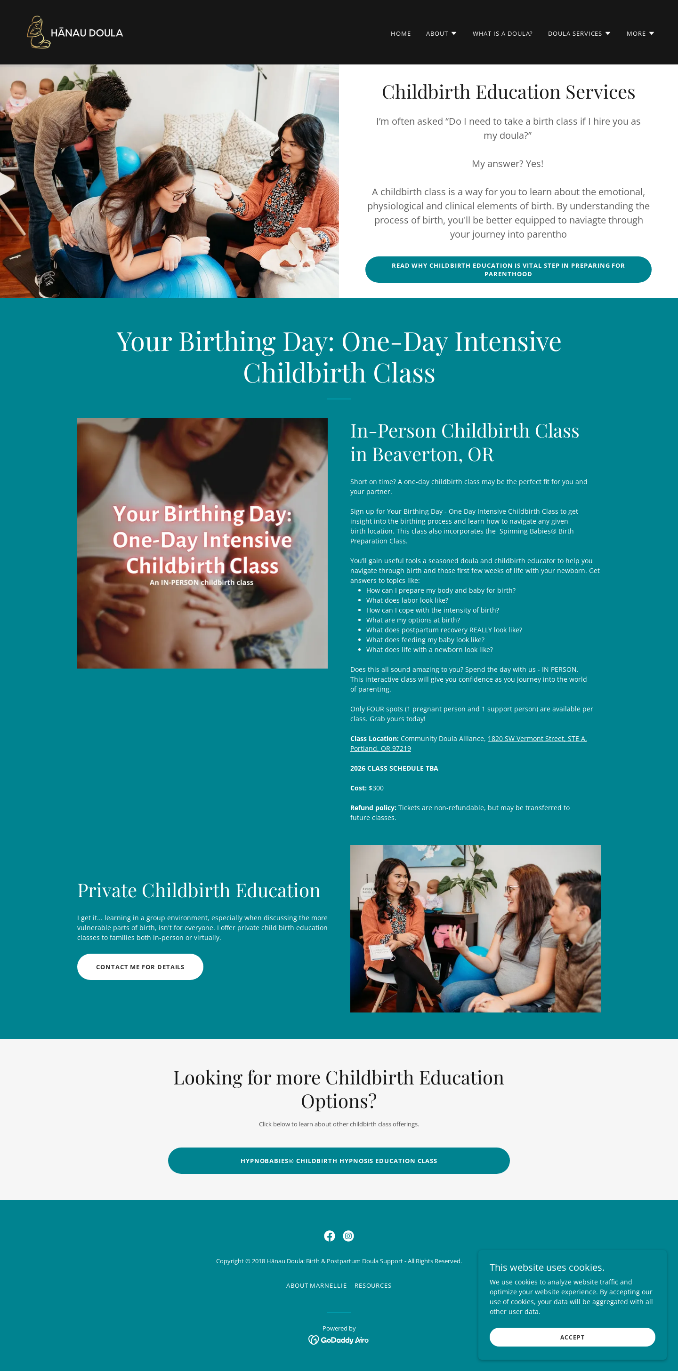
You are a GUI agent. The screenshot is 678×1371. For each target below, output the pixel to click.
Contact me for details (140, 967)
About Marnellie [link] (316, 1285)
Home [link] (401, 33)
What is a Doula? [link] (503, 33)
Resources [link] (373, 1285)
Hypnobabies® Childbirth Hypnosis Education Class (339, 1160)
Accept (572, 1350)
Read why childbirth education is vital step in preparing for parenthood (508, 269)
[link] (75, 31)
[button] (442, 33)
